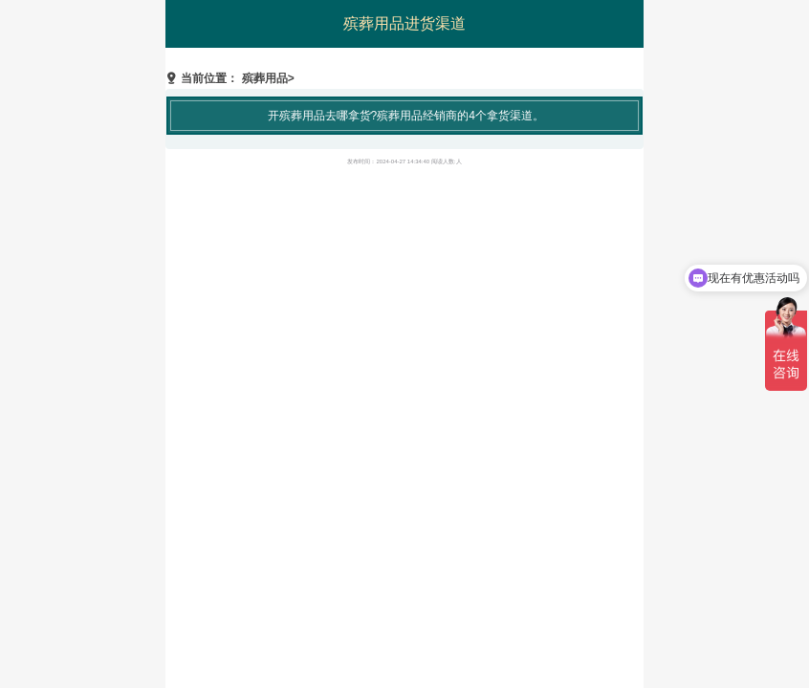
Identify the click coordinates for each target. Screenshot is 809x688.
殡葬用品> (268, 78)
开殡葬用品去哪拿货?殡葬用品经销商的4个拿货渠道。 (406, 115)
